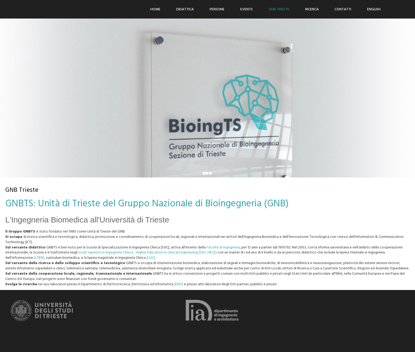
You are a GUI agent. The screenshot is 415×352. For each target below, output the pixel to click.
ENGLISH (374, 9)
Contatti (343, 9)
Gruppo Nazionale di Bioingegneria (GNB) (203, 204)
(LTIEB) (39, 258)
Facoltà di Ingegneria (223, 247)
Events (246, 9)
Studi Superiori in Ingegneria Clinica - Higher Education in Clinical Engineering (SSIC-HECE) (147, 252)
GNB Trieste (279, 9)
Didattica (185, 9)
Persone (217, 9)
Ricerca (312, 9)
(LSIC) (151, 258)
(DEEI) (178, 284)
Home (155, 9)
